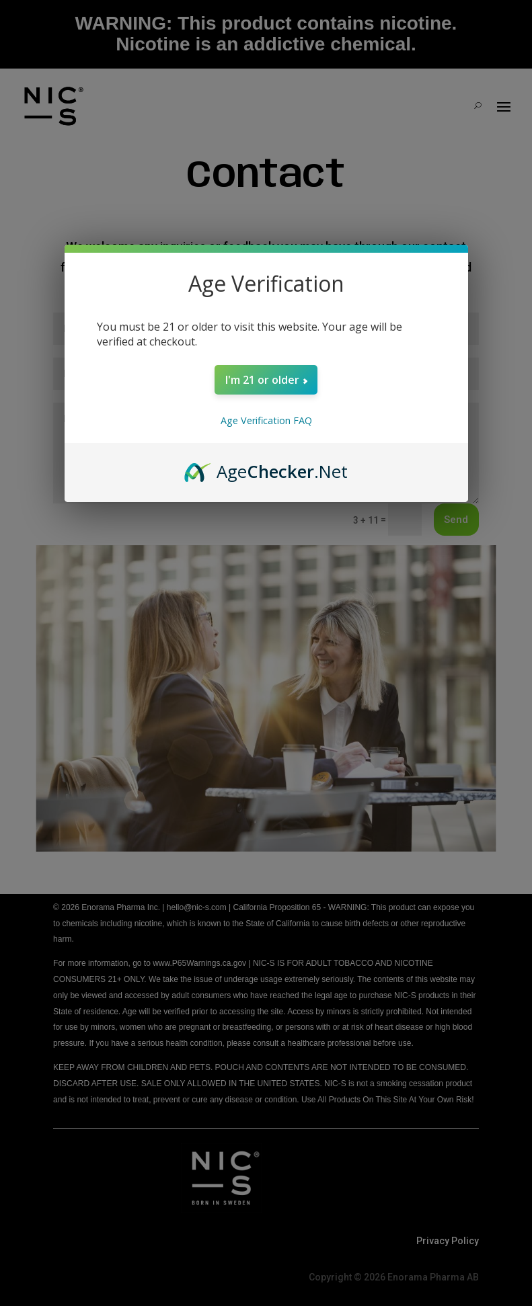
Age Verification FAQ (266, 420)
